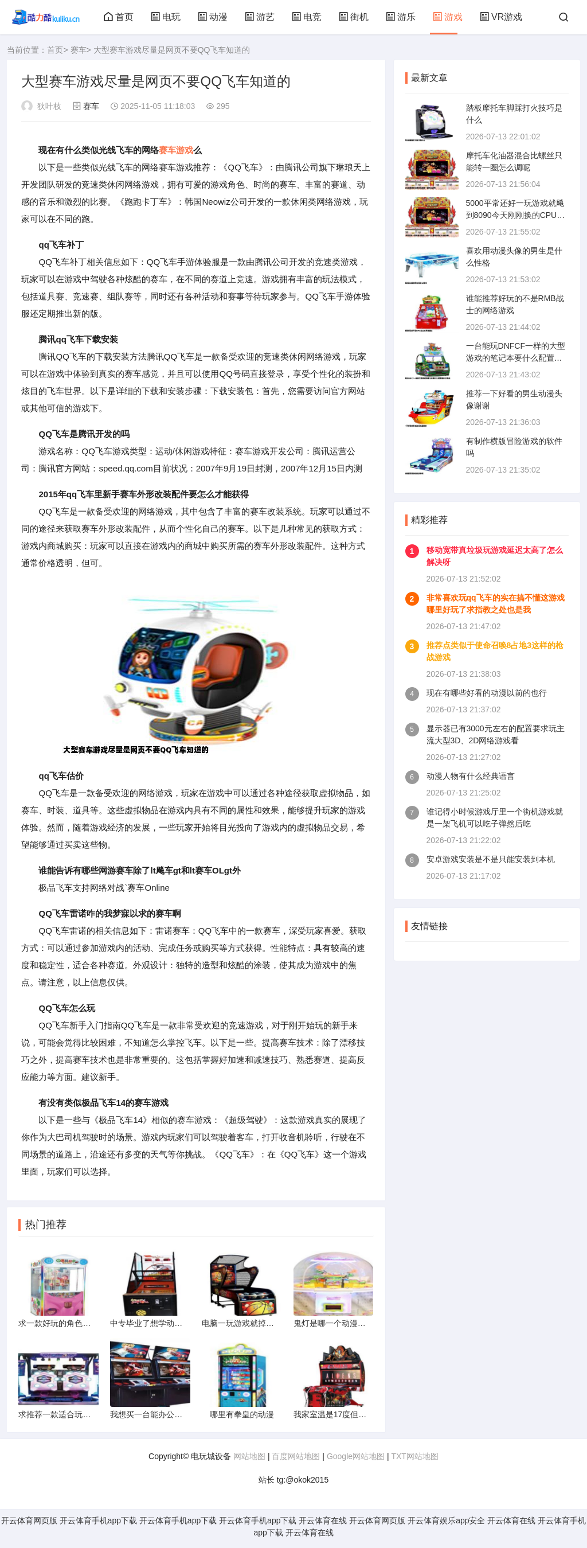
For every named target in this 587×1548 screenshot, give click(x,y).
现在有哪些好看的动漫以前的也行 (486, 692)
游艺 (260, 17)
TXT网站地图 (414, 1459)
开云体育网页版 (29, 1523)
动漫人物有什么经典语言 (470, 776)
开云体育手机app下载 (98, 1523)
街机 (354, 17)
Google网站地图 (356, 1459)
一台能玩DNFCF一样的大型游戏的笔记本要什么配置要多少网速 (515, 358)
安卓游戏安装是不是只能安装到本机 (490, 859)
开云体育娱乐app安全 (446, 1523)
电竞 (307, 17)
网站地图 (249, 1459)
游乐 (401, 17)
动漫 (213, 17)
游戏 (448, 17)
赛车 (79, 49)
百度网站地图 (296, 1459)
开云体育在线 (323, 1523)
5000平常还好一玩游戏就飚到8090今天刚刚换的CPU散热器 (515, 215)
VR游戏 (501, 17)
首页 (119, 17)
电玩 (166, 17)
